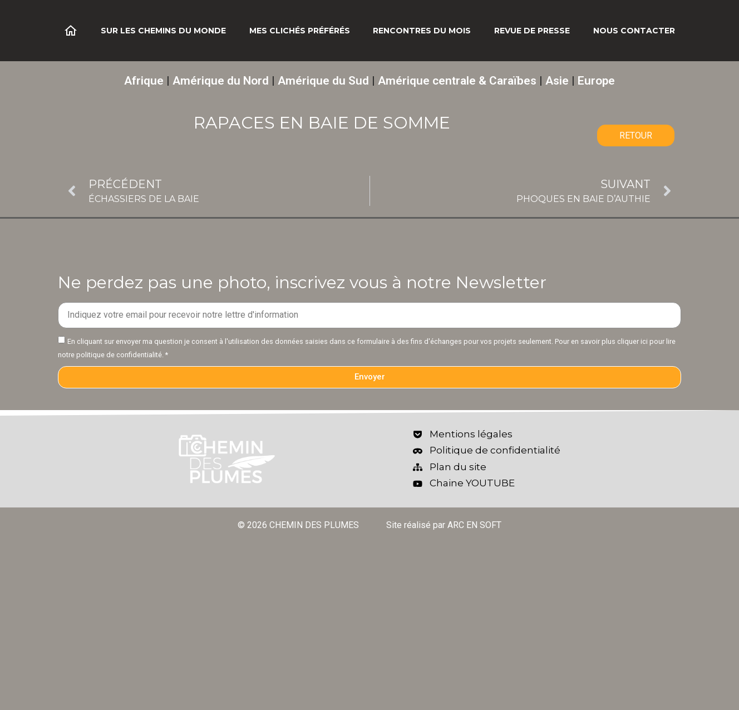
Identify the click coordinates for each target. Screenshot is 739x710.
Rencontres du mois (422, 31)
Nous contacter (634, 31)
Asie (557, 80)
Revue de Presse (532, 31)
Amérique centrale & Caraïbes (457, 80)
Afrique (144, 80)
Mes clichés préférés (299, 31)
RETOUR (635, 135)
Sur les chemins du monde (163, 31)
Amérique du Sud (323, 80)
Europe (596, 80)
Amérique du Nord (221, 80)
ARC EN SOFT (474, 525)
